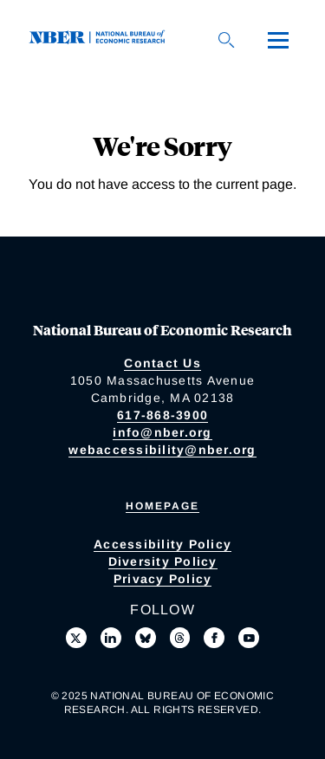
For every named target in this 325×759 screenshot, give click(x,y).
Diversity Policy (163, 561)
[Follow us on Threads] (180, 637)
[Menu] (278, 40)
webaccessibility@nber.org (162, 450)
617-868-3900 (162, 415)
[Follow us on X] (76, 637)
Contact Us (162, 363)
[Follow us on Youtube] (248, 637)
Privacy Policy (163, 579)
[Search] (226, 40)
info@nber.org (162, 432)
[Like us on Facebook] (214, 637)
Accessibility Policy (162, 544)
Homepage (162, 506)
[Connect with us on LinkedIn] (111, 637)
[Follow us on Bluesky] (145, 637)
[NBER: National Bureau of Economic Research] (100, 39)
